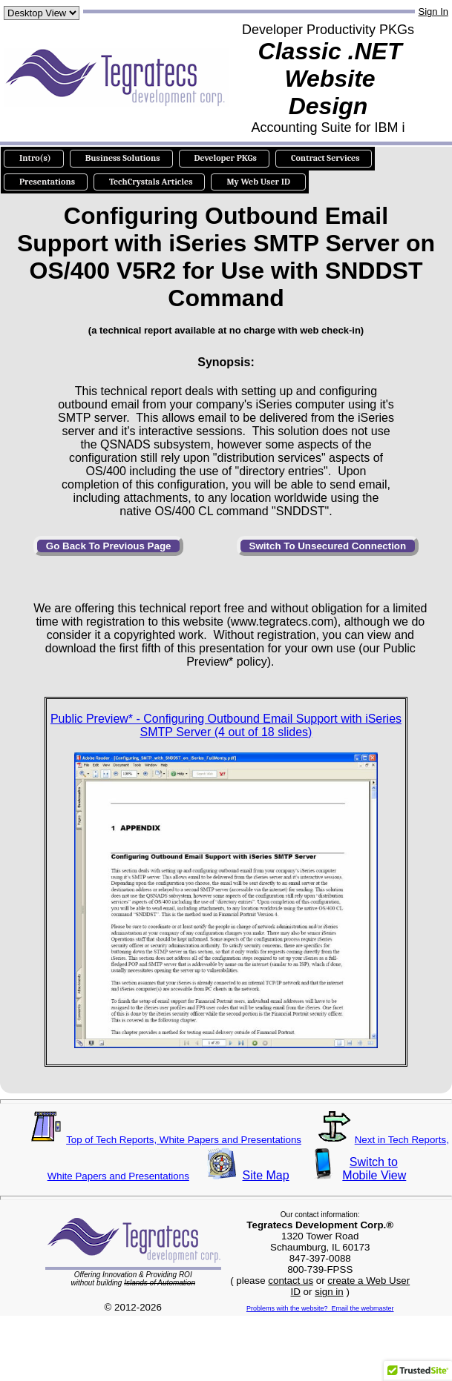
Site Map (266, 1175)
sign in (329, 1291)
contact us (290, 1280)
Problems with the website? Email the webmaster (320, 1308)
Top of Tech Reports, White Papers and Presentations (183, 1139)
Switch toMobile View (373, 1169)
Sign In (433, 11)
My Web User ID (257, 181)
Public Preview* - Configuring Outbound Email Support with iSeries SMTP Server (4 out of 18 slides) (226, 725)
